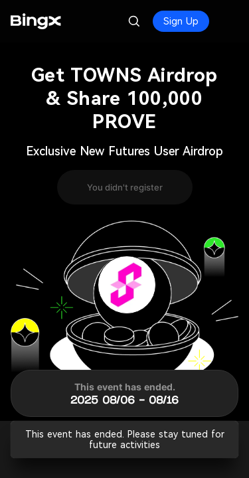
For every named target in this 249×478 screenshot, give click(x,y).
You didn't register (125, 187)
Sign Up (181, 21)
